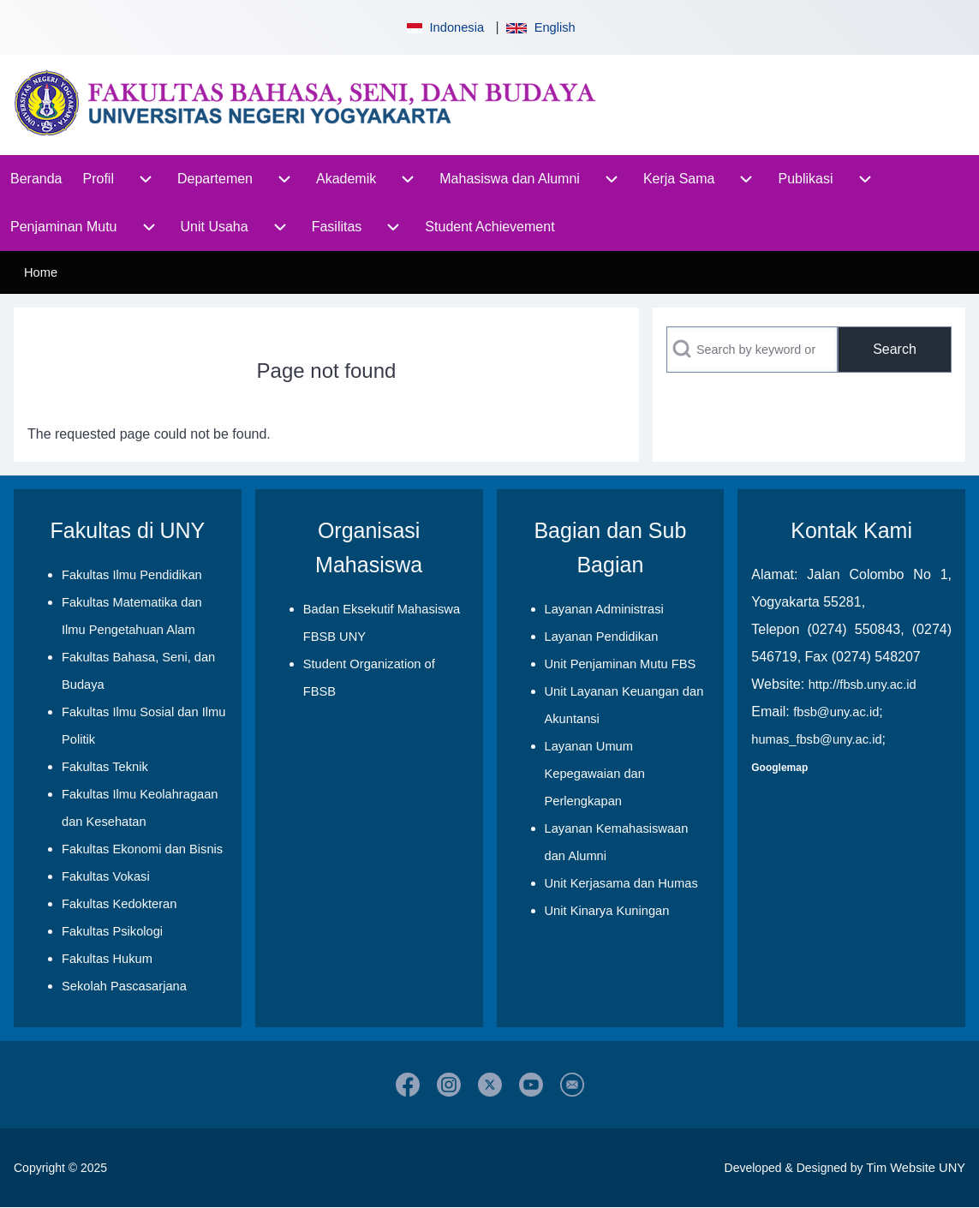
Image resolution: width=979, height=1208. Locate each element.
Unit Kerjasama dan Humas (621, 883)
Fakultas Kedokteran (119, 904)
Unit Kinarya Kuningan (607, 911)
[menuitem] (36, 179)
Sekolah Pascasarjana (124, 986)
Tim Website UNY (915, 1168)
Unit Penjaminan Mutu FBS (620, 664)
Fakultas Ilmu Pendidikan (132, 575)
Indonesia (443, 27)
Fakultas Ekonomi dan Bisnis (142, 849)
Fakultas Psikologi (112, 931)
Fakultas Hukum (107, 959)
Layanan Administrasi (604, 609)
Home (40, 272)
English (540, 27)
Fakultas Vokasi (106, 876)
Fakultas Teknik (105, 767)
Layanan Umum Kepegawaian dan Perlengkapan (595, 773)
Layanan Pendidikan (602, 636)
